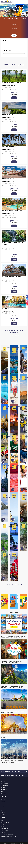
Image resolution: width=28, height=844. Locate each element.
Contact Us (3, 801)
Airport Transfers (4, 785)
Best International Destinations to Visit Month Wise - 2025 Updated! (13, 637)
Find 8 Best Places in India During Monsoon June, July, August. (11, 662)
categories (6, 44)
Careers (2, 810)
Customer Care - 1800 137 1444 (7, 834)
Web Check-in (3, 793)
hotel (5, 40)
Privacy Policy (3, 824)
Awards (2, 806)
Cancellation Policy (4, 828)
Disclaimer (3, 826)
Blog (2, 808)
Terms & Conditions (5, 822)
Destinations (7, 50)
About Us (3, 799)
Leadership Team (4, 803)
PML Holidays (3, 839)
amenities (6, 47)
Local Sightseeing (4, 789)
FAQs (2, 820)
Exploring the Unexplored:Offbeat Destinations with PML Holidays (12, 686)
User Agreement (4, 830)
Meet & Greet (3, 787)
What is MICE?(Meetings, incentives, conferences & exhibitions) (12, 761)
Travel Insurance (4, 783)
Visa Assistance (4, 781)
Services (2, 805)
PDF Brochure (3, 812)
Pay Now (2, 814)
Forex (2, 791)
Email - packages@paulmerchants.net (8, 836)
